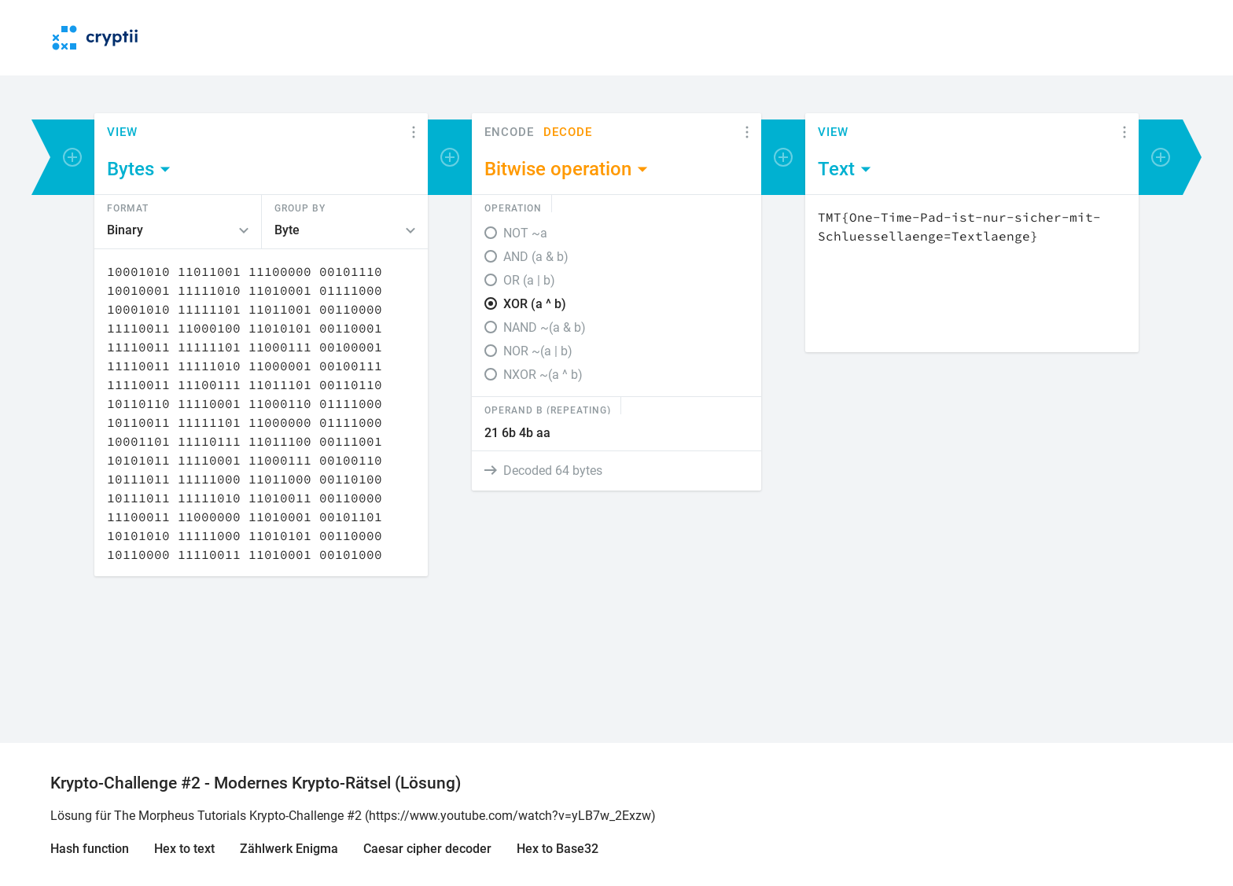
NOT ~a (525, 233)
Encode (509, 132)
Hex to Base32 (557, 848)
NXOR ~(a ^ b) (543, 374)
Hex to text (184, 848)
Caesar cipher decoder (427, 848)
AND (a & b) (536, 256)
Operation (513, 207)
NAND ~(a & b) (544, 327)
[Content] (261, 412)
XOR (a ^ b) (534, 303)
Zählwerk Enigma (289, 848)
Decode (567, 132)
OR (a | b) (529, 280)
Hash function (89, 848)
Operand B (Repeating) (547, 409)
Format (128, 207)
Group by (300, 207)
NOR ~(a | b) (537, 351)
